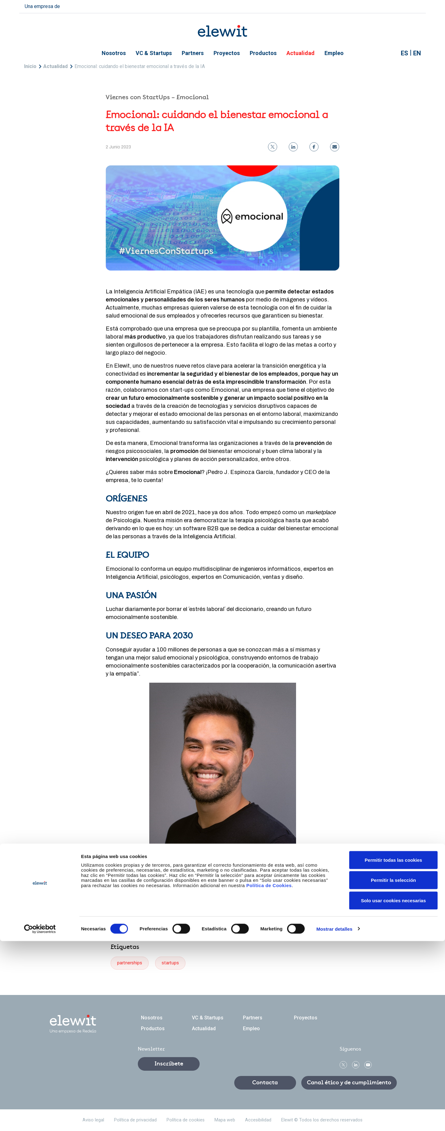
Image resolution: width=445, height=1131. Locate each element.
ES (404, 53)
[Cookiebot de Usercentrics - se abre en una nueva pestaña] (40, 1119)
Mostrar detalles (334, 1118)
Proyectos (227, 53)
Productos (263, 53)
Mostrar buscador (390, 53)
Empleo (334, 53)
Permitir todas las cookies (393, 1049)
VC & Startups (154, 53)
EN (417, 53)
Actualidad (300, 53)
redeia (74, 6)
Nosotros (114, 53)
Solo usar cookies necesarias (393, 1090)
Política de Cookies (269, 1075)
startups (170, 963)
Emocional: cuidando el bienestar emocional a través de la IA (139, 66)
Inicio (30, 66)
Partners (193, 53)
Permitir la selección (393, 1070)
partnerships (129, 963)
